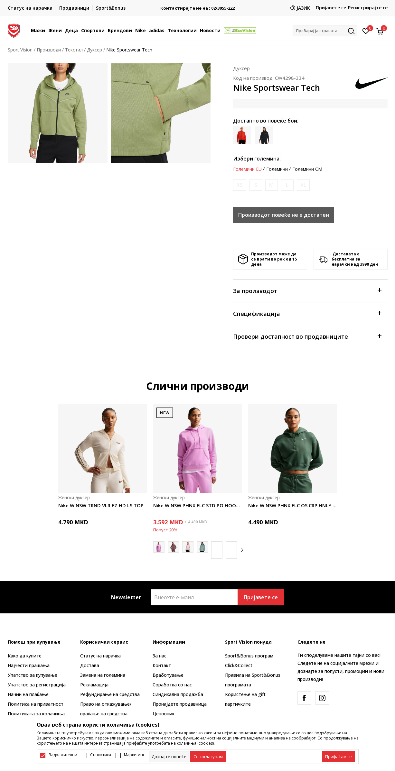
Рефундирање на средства (110, 694)
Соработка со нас (172, 685)
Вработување (168, 675)
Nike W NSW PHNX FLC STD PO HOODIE (197, 505)
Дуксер (94, 50)
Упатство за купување (32, 675)
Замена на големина (102, 675)
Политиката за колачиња (36, 714)
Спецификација (307, 313)
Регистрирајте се (368, 8)
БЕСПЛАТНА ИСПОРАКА (198, 5)
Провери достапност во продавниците (307, 336)
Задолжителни (63, 755)
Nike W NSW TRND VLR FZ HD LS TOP (101, 505)
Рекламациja (94, 685)
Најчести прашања (29, 665)
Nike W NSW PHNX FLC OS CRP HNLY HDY (292, 505)
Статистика (100, 755)
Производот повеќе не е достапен (283, 214)
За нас (159, 656)
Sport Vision (20, 50)
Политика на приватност (35, 704)
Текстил (74, 50)
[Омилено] (366, 30)
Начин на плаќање (28, 694)
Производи (49, 50)
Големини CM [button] (307, 169)
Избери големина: (257, 158)
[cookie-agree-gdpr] (208, 756)
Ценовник (163, 714)
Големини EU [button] (247, 169)
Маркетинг (134, 755)
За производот (307, 290)
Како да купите (25, 656)
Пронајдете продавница (180, 704)
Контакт (162, 665)
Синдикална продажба (178, 694)
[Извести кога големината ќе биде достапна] (239, 185)
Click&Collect (238, 665)
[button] (325, 30)
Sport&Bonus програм (249, 656)
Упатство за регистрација (37, 685)
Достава (89, 665)
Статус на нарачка (100, 656)
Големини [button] (277, 169)
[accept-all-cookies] (338, 756)
